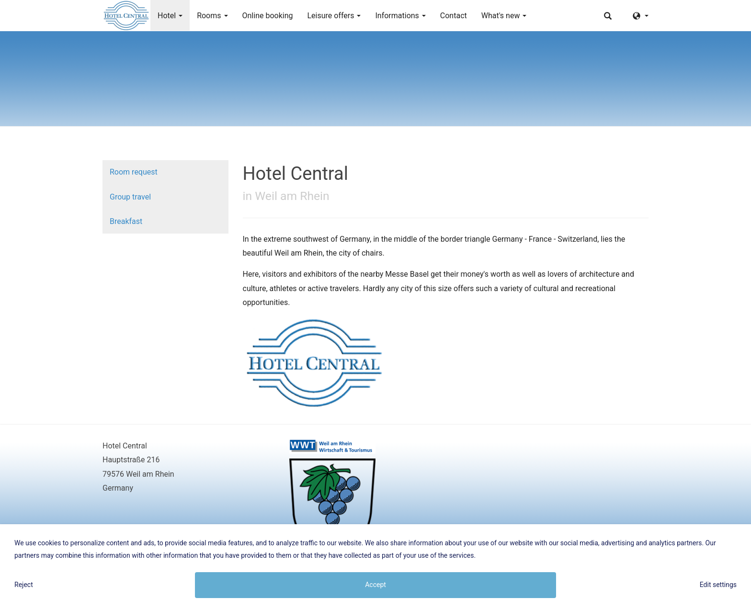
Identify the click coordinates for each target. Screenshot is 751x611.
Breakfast (126, 221)
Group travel (130, 196)
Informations (400, 15)
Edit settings (718, 584)
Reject (23, 584)
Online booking (267, 15)
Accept (375, 584)
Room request (134, 171)
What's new (504, 15)
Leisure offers (334, 15)
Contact (453, 15)
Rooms (212, 15)
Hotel (170, 15)
